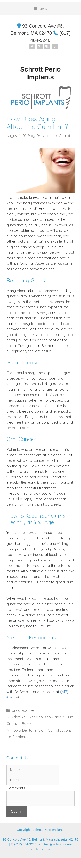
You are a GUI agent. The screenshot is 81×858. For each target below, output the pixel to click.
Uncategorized (24, 710)
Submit (16, 811)
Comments (15, 788)
